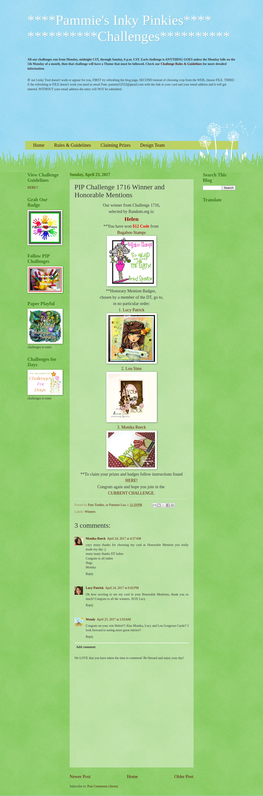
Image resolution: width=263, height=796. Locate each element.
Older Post (183, 776)
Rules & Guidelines (72, 145)
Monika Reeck (133, 427)
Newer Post (80, 776)
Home (39, 145)
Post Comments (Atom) (102, 786)
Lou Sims (134, 368)
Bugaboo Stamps (131, 232)
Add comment (85, 647)
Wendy (90, 619)
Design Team (152, 145)
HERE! (131, 480)
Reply (90, 574)
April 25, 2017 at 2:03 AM (114, 619)
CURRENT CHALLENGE (131, 493)
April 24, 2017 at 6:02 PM (122, 588)
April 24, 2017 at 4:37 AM (124, 538)
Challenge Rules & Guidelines (181, 64)
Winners (90, 511)
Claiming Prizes (115, 145)
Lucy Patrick (133, 310)
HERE (32, 187)
